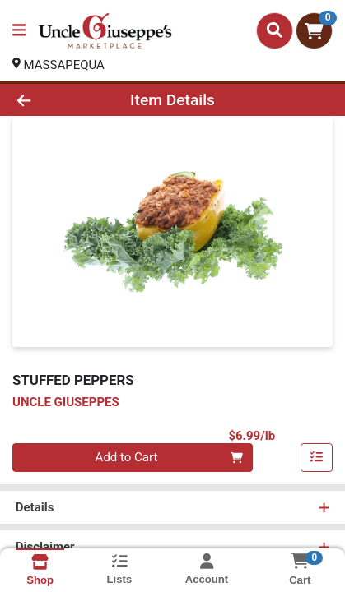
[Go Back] (52, 100)
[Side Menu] (19, 30)
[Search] (274, 30)
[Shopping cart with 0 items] (314, 30)
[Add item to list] (317, 458)
